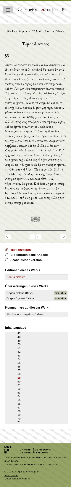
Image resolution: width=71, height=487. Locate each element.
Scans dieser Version (26, 260)
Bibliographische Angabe (29, 254)
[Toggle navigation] (8, 9)
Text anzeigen (20, 249)
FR (55, 9)
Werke (11, 31)
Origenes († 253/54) (30, 31)
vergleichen (60, 293)
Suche (27, 10)
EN (49, 9)
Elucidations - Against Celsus (25, 314)
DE (43, 9)
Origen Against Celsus (21, 298)
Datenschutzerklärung (17, 478)
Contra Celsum (54, 31)
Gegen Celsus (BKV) (20, 293)
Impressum (11, 475)
